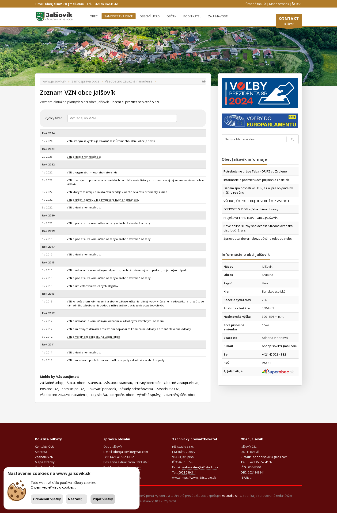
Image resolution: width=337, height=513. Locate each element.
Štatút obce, (76, 382)
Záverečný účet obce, (180, 394)
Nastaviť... (76, 499)
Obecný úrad (150, 16)
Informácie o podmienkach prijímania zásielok (256, 180)
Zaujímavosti (218, 16)
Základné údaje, (52, 382)
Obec (94, 16)
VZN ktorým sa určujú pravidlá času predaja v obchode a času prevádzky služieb (117, 192)
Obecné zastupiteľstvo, (181, 382)
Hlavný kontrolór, (148, 382)
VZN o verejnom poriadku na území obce (93, 336)
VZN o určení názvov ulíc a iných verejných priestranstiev (103, 199)
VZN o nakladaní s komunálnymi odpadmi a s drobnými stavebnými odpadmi (115, 321)
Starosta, (95, 382)
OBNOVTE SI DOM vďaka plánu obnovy (250, 209)
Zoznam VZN (44, 457)
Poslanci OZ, (49, 389)
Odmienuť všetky (47, 499)
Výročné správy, (149, 394)
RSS (298, 4)
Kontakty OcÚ (44, 446)
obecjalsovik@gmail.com (64, 4)
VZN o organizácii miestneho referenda (92, 172)
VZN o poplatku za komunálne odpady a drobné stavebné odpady (109, 223)
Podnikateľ (192, 16)
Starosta (41, 452)
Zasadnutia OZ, (168, 389)
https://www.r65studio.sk (198, 477)
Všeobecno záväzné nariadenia (128, 81)
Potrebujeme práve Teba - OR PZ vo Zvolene (255, 171)
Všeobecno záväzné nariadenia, (64, 394)
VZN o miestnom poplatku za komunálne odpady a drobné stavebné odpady (115, 360)
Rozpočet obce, (122, 394)
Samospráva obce (118, 16)
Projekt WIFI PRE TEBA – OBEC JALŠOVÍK (250, 217)
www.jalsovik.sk (54, 81)
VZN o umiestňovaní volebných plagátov (92, 286)
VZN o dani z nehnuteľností (84, 156)
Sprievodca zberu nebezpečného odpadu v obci (257, 238)
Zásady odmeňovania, (136, 389)
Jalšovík (289, 22)
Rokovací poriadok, (102, 389)
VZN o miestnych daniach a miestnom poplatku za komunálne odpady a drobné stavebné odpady (129, 329)
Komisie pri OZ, (73, 389)
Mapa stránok (279, 4)
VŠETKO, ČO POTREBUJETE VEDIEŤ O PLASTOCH (256, 201)
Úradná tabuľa (256, 4)
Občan (172, 16)
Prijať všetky (103, 499)
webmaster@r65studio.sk (200, 467)
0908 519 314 (187, 472)
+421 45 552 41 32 (105, 4)
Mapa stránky (45, 462)
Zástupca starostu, (118, 382)
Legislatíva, (99, 394)
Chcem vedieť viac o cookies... (53, 487)
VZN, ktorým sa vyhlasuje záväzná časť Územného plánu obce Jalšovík (111, 141)
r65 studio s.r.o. (231, 495)
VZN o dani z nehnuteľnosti (84, 254)
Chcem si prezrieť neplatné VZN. (135, 102)
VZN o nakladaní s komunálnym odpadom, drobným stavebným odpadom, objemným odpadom (128, 270)
